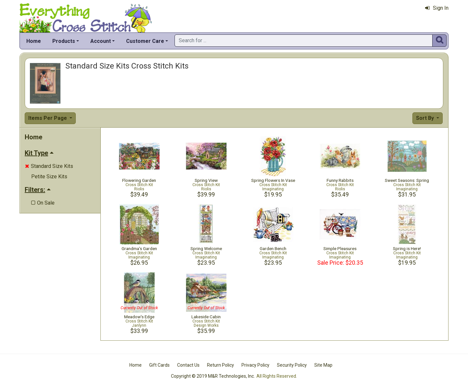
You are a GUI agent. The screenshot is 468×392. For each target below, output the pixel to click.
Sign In (436, 8)
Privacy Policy (255, 365)
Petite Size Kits (49, 176)
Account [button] (100, 41)
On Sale (43, 203)
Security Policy (292, 365)
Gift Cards (159, 365)
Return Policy (220, 365)
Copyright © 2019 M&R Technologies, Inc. (213, 376)
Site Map (323, 365)
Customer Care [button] (145, 41)
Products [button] (63, 41)
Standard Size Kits (49, 166)
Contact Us (188, 365)
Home (33, 41)
